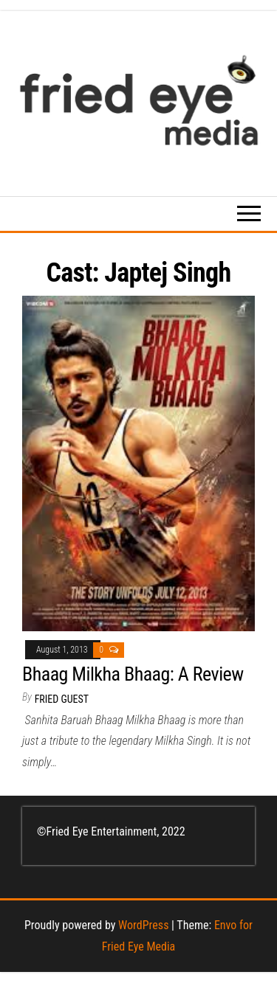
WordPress (143, 925)
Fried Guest (62, 699)
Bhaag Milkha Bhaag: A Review (133, 674)
